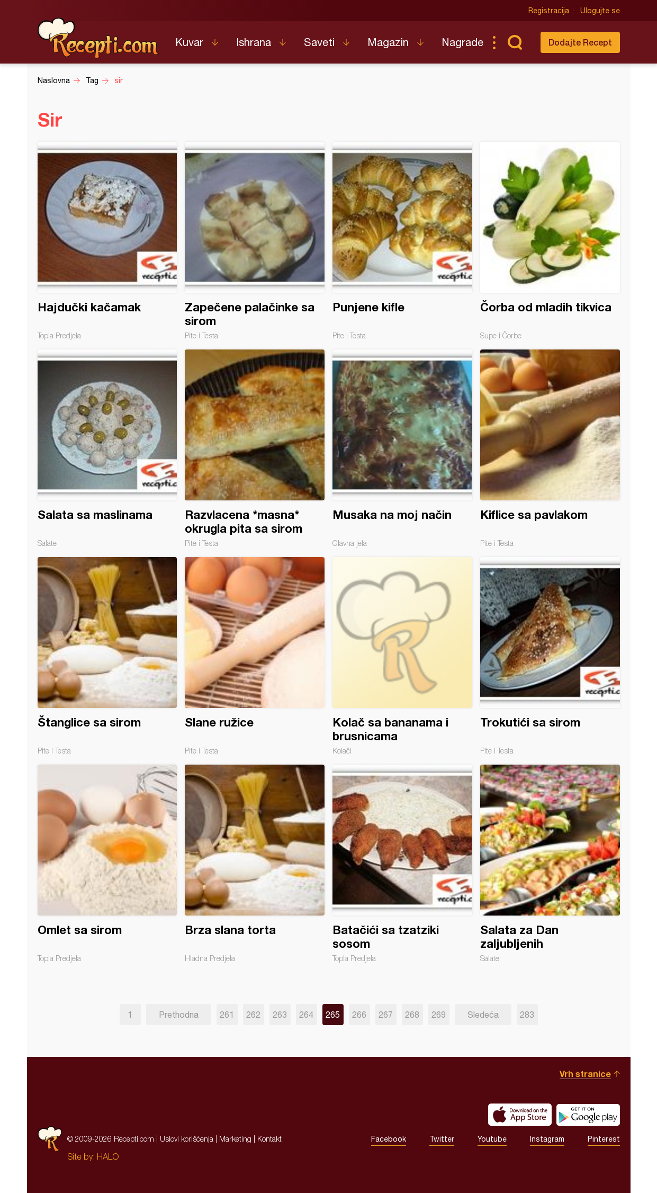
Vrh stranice (585, 1074)
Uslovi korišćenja (186, 1138)
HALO (108, 1156)
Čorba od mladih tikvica (550, 241)
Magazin (388, 42)
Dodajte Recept (580, 42)
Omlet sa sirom (107, 864)
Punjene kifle (402, 241)
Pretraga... (515, 42)
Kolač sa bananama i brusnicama (402, 656)
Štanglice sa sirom (107, 656)
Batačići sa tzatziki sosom (402, 864)
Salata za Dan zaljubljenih (550, 864)
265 (333, 1014)
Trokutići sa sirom (550, 656)
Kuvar (189, 42)
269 (438, 1014)
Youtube (492, 1139)
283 (527, 1014)
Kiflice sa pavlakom (550, 448)
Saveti (319, 42)
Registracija (548, 10)
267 (386, 1014)
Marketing (235, 1138)
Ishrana (253, 42)
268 (412, 1014)
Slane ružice (255, 656)
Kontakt (269, 1138)
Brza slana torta (255, 864)
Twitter (441, 1139)
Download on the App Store (520, 1115)
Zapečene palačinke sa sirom (255, 241)
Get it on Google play (588, 1115)
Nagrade (462, 42)
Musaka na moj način (402, 448)
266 (359, 1014)
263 (280, 1014)
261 (227, 1014)
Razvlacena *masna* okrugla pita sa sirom (255, 448)
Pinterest (604, 1139)
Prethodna (179, 1014)
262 (253, 1014)
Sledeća (483, 1014)
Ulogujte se (600, 10)
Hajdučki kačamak (107, 241)
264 (306, 1014)
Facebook (388, 1139)
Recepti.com (98, 38)
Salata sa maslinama (107, 448)
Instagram (547, 1139)
